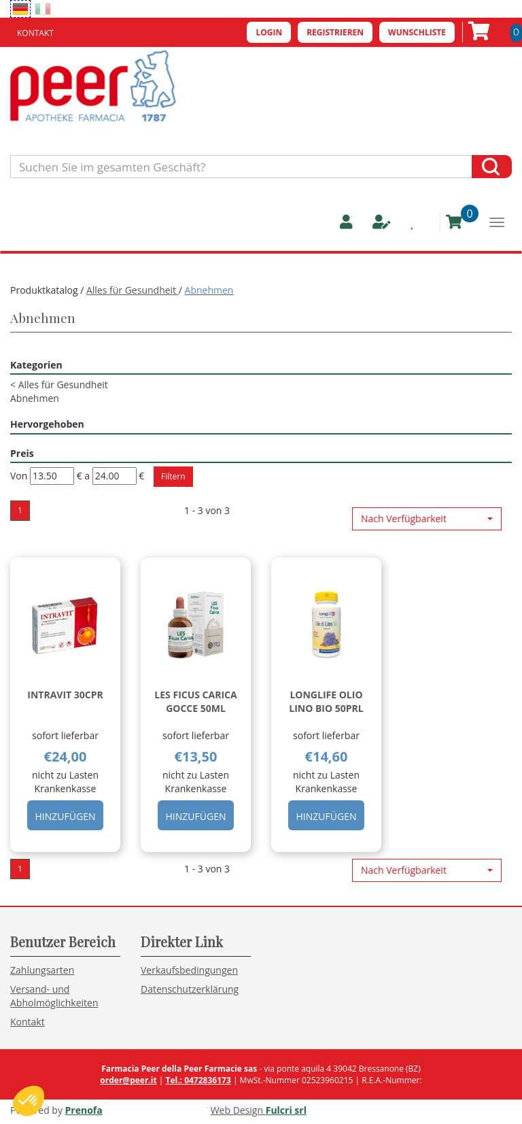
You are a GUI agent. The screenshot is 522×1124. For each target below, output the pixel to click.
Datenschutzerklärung (190, 989)
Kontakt (35, 33)
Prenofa (84, 1110)
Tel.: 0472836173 (197, 1080)
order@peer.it (128, 1080)
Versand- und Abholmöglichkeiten (54, 996)
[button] (427, 518)
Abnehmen (34, 398)
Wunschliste (417, 32)
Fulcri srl (286, 1110)
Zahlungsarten (42, 970)
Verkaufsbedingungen (189, 970)
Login (269, 32)
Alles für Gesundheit (132, 290)
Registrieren (335, 32)
